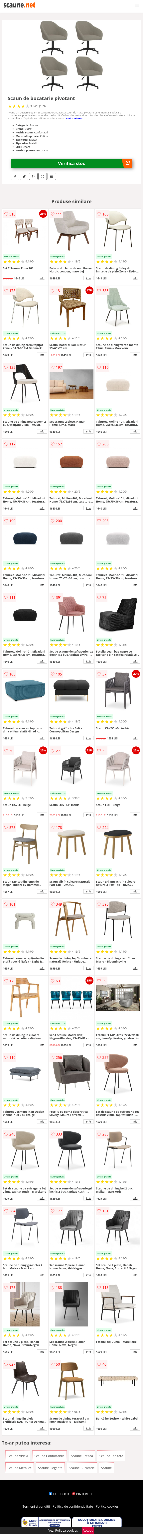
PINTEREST (82, 1494)
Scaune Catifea (82, 1456)
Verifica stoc (95, 163)
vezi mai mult (75, 118)
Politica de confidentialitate (73, 1506)
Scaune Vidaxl (18, 1456)
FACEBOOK (59, 1494)
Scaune (106, 1468)
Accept (88, 1530)
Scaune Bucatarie (82, 1468)
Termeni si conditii (36, 1506)
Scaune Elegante (50, 1468)
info (42, 278)
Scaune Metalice (20, 1468)
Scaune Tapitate (111, 1456)
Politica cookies (107, 1506)
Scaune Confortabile (50, 1456)
